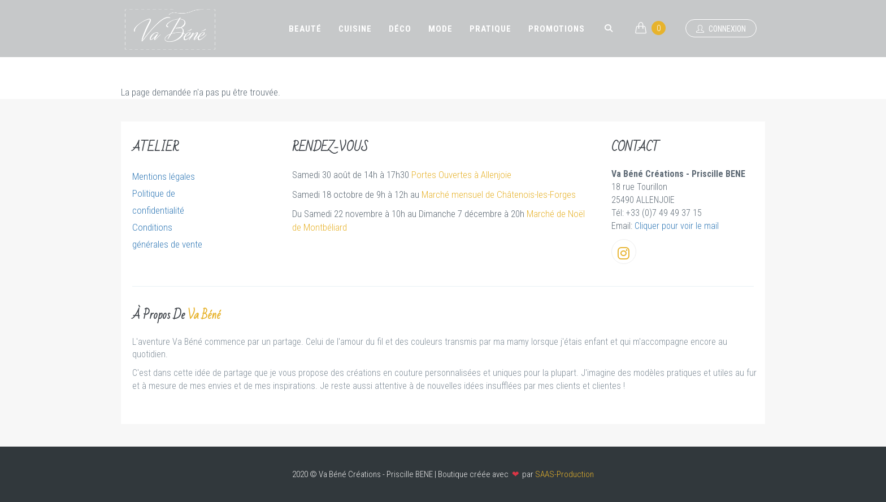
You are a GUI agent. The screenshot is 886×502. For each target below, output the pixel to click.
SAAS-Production (564, 474)
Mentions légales (163, 176)
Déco (400, 29)
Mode (440, 29)
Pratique (490, 29)
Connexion (721, 28)
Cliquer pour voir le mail (677, 225)
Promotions (556, 29)
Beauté (305, 29)
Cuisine (355, 29)
